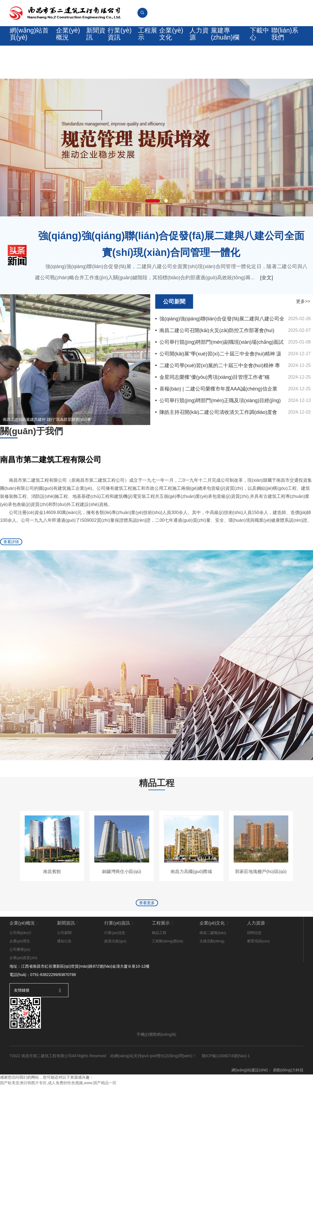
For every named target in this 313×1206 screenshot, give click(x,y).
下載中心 (259, 38)
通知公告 (64, 1011)
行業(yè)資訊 (117, 38)
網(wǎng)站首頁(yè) (30, 38)
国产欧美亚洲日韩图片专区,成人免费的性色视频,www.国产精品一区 (58, 1153)
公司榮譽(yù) (19, 1019)
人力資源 (199, 38)
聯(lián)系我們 (285, 38)
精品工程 (159, 1003)
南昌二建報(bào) (212, 1003)
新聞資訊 (92, 38)
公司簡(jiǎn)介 (20, 1003)
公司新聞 (64, 1003)
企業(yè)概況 (64, 38)
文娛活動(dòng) (212, 1011)
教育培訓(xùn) (258, 1011)
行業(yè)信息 (114, 1003)
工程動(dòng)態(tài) (167, 1011)
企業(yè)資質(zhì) (23, 1028)
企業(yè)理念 (19, 1011)
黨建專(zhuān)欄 (226, 38)
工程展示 (146, 38)
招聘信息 (254, 1003)
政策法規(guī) (115, 1011)
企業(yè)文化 (171, 38)
